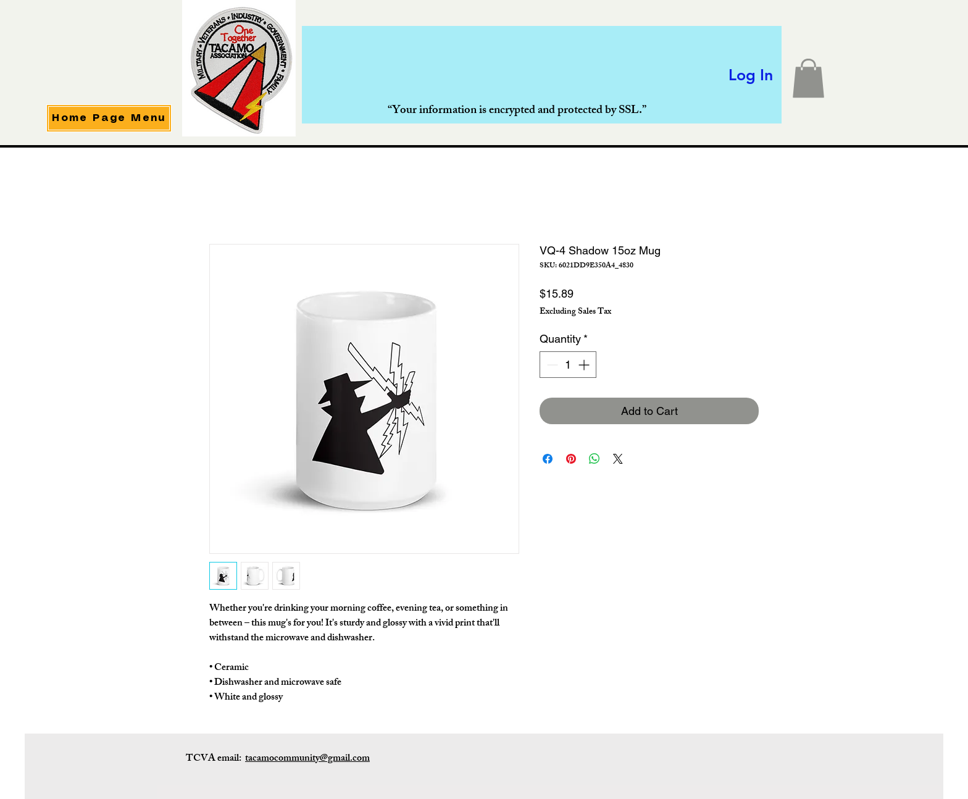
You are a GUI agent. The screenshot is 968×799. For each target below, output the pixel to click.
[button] (808, 78)
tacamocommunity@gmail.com (307, 759)
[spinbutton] (568, 364)
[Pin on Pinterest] (571, 458)
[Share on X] (618, 458)
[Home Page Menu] (109, 118)
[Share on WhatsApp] (594, 458)
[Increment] (585, 364)
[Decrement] (551, 364)
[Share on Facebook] (547, 458)
